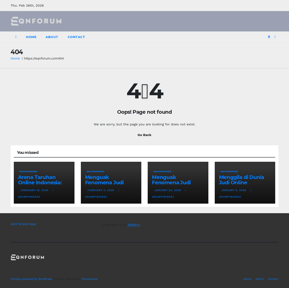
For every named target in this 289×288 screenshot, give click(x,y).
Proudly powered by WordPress (32, 279)
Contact (76, 37)
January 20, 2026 (168, 190)
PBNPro (134, 225)
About (52, 37)
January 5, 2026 (234, 190)
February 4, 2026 (101, 190)
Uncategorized (28, 171)
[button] (269, 37)
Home (31, 37)
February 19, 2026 (35, 190)
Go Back (145, 135)
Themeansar (89, 279)
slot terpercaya (23, 224)
